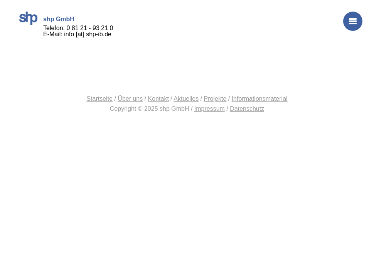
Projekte (215, 98)
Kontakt (158, 98)
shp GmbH (28, 18)
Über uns (130, 98)
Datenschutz (247, 108)
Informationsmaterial (260, 98)
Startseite (99, 98)
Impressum (209, 108)
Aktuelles (186, 98)
